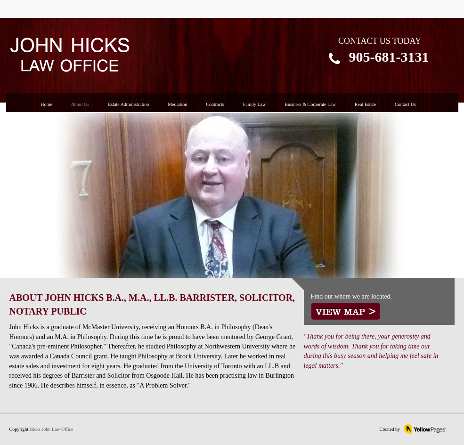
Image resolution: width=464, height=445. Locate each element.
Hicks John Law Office (51, 429)
